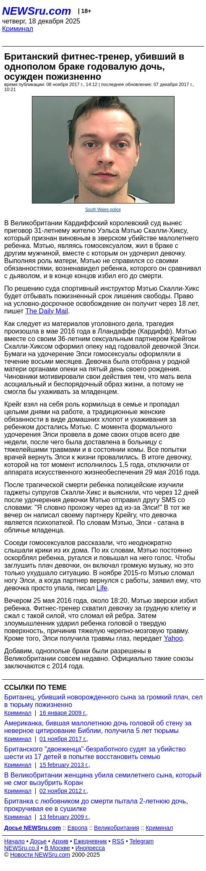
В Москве (57, 848)
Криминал (17, 28)
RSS (118, 841)
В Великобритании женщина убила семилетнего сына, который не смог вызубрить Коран (102, 779)
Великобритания (116, 827)
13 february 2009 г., (64, 817)
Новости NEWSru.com (40, 854)
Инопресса (90, 848)
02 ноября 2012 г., (63, 791)
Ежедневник (90, 841)
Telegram (142, 841)
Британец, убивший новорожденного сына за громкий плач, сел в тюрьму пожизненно (103, 701)
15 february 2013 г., (64, 764)
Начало (14, 841)
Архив (60, 841)
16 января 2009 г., (63, 712)
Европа (78, 827)
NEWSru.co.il (21, 848)
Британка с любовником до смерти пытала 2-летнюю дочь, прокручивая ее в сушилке (96, 805)
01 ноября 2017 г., (63, 738)
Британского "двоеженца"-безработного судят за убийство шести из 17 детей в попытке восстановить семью (95, 753)
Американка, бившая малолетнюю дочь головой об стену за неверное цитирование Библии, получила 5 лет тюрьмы (97, 727)
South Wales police (103, 209)
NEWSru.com (36, 11)
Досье (38, 841)
